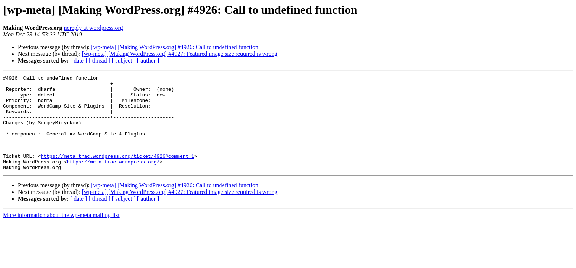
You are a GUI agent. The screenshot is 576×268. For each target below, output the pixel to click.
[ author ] (148, 60)
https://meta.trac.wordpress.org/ (113, 179)
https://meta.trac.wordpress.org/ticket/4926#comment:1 (117, 172)
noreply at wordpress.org (93, 28)
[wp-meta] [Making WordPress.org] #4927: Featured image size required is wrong (179, 54)
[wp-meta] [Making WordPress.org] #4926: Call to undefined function (174, 47)
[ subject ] (124, 60)
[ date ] (78, 60)
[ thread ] (99, 60)
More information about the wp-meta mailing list (61, 234)
